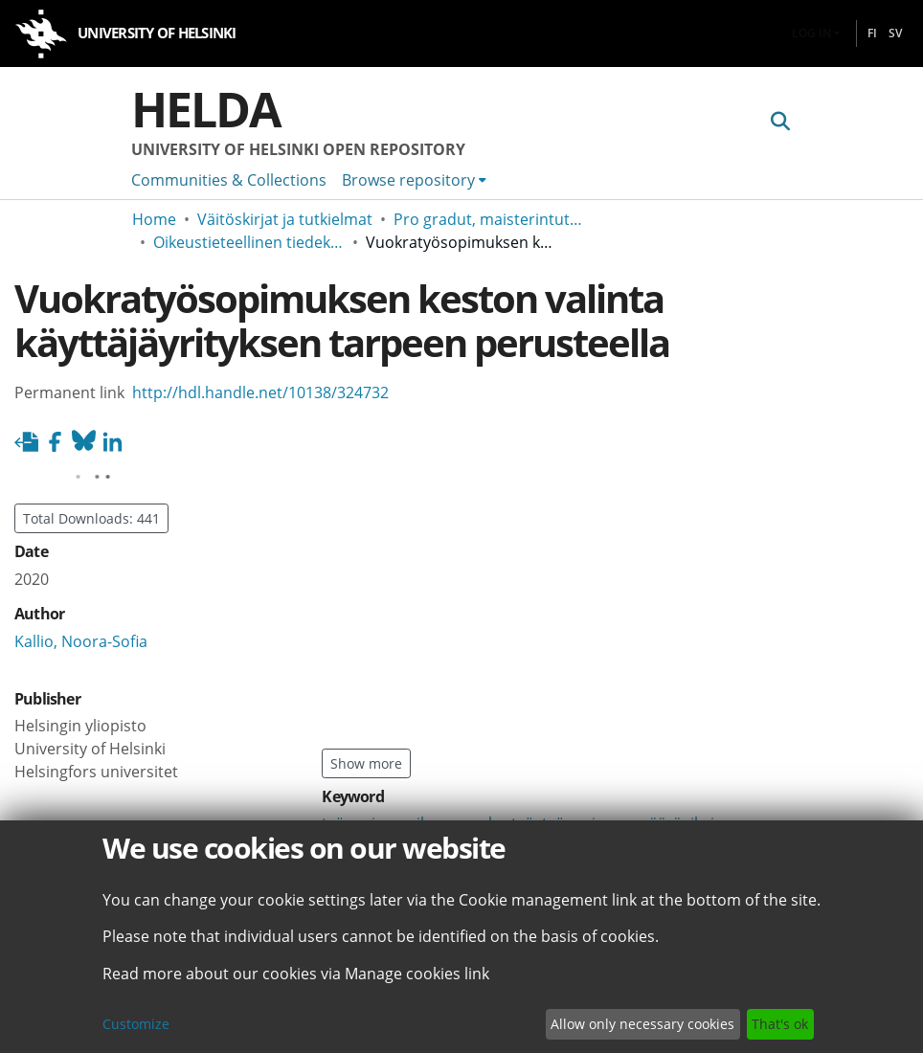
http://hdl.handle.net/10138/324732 (260, 392)
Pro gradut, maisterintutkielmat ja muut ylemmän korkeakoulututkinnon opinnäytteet (489, 219)
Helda (206, 109)
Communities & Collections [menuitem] (228, 179)
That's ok (780, 1024)
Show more (366, 763)
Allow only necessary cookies (642, 1024)
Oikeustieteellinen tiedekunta (249, 242)
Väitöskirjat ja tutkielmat (284, 219)
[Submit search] (780, 121)
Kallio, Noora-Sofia (80, 641)
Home (154, 219)
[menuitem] (414, 180)
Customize (135, 1024)
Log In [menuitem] (811, 33)
